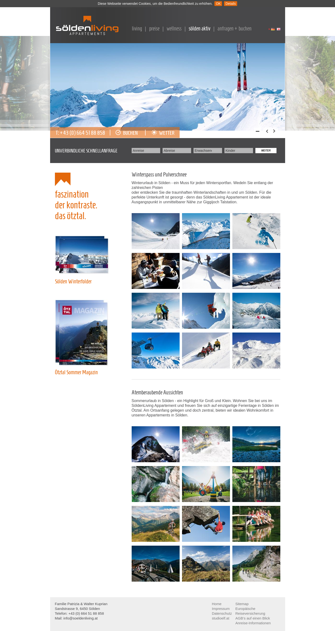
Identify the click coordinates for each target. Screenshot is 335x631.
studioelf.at (220, 618)
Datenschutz (222, 613)
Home (217, 604)
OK (218, 4)
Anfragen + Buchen (234, 28)
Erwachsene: (203, 150)
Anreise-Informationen (253, 623)
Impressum (221, 609)
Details (230, 4)
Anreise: (138, 150)
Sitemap (242, 604)
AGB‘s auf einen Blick (252, 618)
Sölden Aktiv (199, 28)
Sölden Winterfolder (73, 281)
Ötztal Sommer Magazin (76, 372)
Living (137, 28)
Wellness (174, 28)
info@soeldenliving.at (81, 618)
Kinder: (230, 150)
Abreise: (169, 150)
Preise (154, 28)
